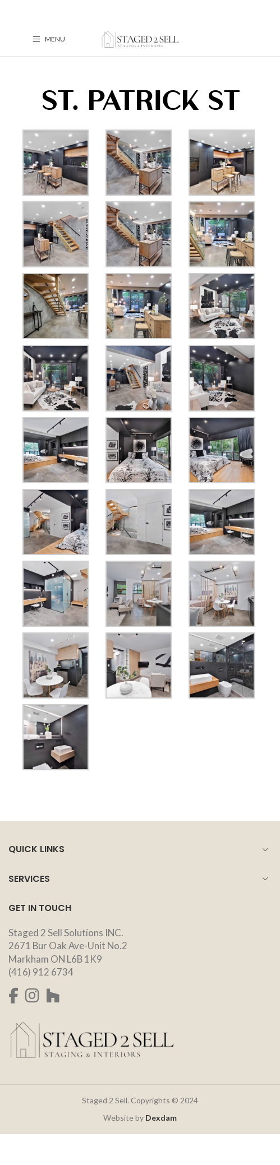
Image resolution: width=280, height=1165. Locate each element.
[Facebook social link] (13, 995)
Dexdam (161, 1117)
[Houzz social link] (53, 995)
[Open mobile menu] (49, 39)
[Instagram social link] (32, 995)
